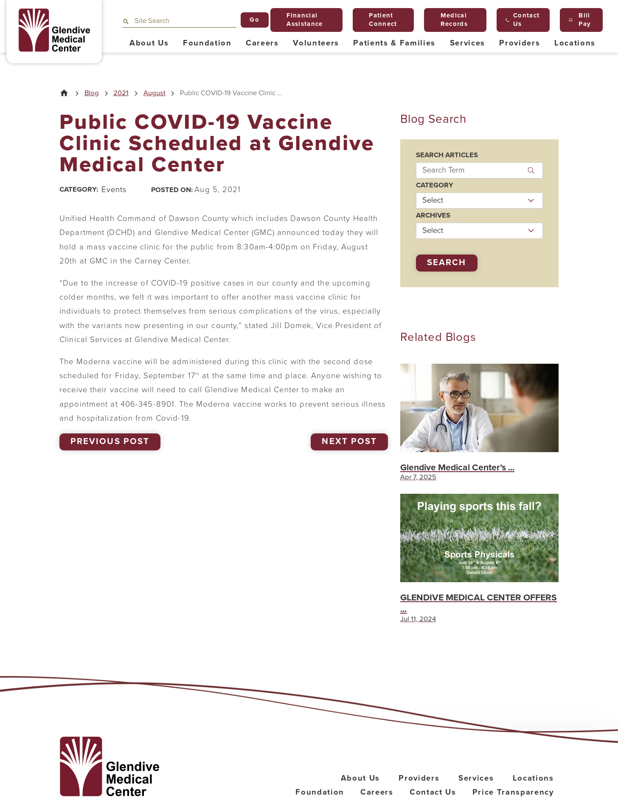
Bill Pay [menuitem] (580, 19)
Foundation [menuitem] (207, 43)
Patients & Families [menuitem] (394, 43)
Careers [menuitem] (262, 43)
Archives (433, 215)
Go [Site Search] (254, 19)
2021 (121, 93)
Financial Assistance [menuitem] (301, 19)
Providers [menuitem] (519, 43)
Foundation (319, 792)
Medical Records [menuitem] (450, 19)
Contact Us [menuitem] (523, 19)
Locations (533, 778)
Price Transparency (513, 792)
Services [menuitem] (467, 43)
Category (434, 185)
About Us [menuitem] (149, 43)
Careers (376, 792)
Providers (419, 778)
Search (446, 262)
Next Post (349, 441)
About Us (360, 778)
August (154, 93)
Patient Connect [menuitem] (379, 19)
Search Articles (447, 155)
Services (476, 778)
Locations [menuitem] (575, 43)
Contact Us (433, 792)
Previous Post (109, 441)
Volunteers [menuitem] (316, 43)
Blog (91, 93)
